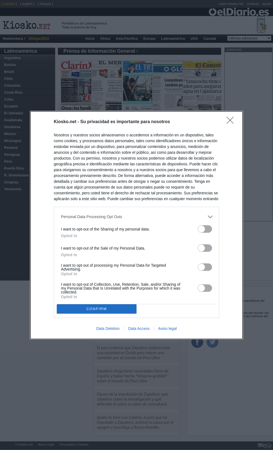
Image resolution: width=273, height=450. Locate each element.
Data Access (139, 328)
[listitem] (136, 217)
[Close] (232, 122)
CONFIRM (96, 309)
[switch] (205, 229)
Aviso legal (167, 328)
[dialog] (136, 225)
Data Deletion (108, 328)
